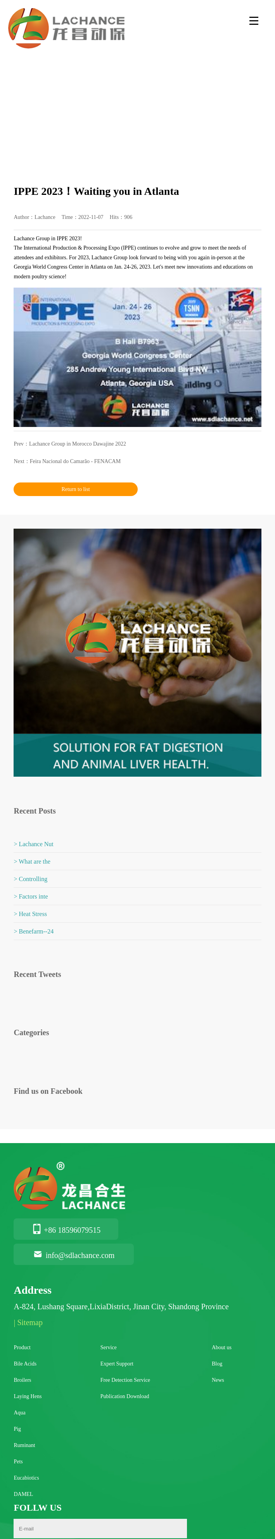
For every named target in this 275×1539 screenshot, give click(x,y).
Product (22, 1347)
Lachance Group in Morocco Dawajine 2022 (77, 444)
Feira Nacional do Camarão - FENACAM (75, 461)
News (218, 1380)
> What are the (32, 861)
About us (222, 1347)
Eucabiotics (26, 1478)
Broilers (22, 1380)
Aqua (19, 1413)
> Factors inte (31, 896)
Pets (18, 1461)
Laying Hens (28, 1396)
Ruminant (24, 1445)
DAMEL (23, 1494)
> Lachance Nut (33, 844)
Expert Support (116, 1364)
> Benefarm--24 (34, 931)
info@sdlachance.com (73, 1255)
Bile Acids (25, 1364)
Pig (17, 1429)
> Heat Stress (30, 914)
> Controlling (30, 879)
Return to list (75, 489)
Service (108, 1347)
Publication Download (124, 1396)
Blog (217, 1364)
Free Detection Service (125, 1380)
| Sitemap (28, 1322)
